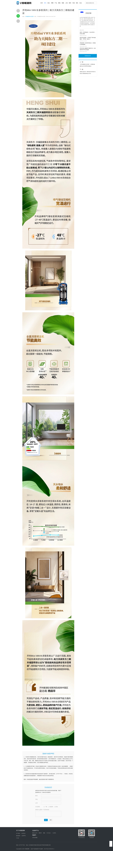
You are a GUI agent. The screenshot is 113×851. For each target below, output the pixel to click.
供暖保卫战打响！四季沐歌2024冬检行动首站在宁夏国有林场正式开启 (87, 72)
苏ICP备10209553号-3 (49, 848)
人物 (66, 3)
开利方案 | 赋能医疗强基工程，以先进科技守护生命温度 (88, 49)
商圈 (52, 3)
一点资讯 (54, 833)
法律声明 (24, 835)
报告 (77, 3)
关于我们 (18, 833)
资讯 (45, 3)
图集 (59, 3)
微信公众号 (34, 833)
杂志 (80, 3)
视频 (63, 3)
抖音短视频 (34, 837)
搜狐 (44, 833)
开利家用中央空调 (29, 16)
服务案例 (18, 835)
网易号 (40, 833)
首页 (41, 3)
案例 (70, 3)
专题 (73, 3)
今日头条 (48, 833)
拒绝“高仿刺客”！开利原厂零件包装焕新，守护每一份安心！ (88, 38)
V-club (17, 838)
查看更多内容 (88, 55)
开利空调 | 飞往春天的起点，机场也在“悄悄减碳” (88, 43)
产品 (56, 3)
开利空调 (88, 13)
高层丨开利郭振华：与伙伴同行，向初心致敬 (88, 33)
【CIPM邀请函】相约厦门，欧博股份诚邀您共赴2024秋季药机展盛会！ (87, 65)
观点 (49, 3)
